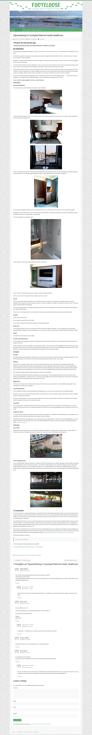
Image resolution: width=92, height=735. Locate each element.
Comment (15, 687)
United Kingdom (34, 39)
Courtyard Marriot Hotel (20, 555)
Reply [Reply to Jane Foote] (20, 597)
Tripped (33, 30)
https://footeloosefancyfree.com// (59, 532)
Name (14, 701)
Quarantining (38, 555)
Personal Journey (26, 30)
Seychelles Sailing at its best (71, 560)
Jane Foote (16, 39)
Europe (29, 39)
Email (14, 707)
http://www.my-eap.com (22, 422)
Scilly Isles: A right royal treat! (21, 539)
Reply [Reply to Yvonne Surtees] (18, 646)
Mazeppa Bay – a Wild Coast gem (22, 560)
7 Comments (41, 39)
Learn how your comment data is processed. (40, 724)
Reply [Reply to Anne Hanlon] (18, 661)
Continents (18, 30)
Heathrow (33, 555)
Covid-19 (28, 555)
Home (13, 30)
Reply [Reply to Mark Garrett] (18, 620)
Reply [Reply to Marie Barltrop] (18, 583)
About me (39, 30)
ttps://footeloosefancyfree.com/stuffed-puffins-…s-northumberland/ (28, 546)
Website (15, 713)
